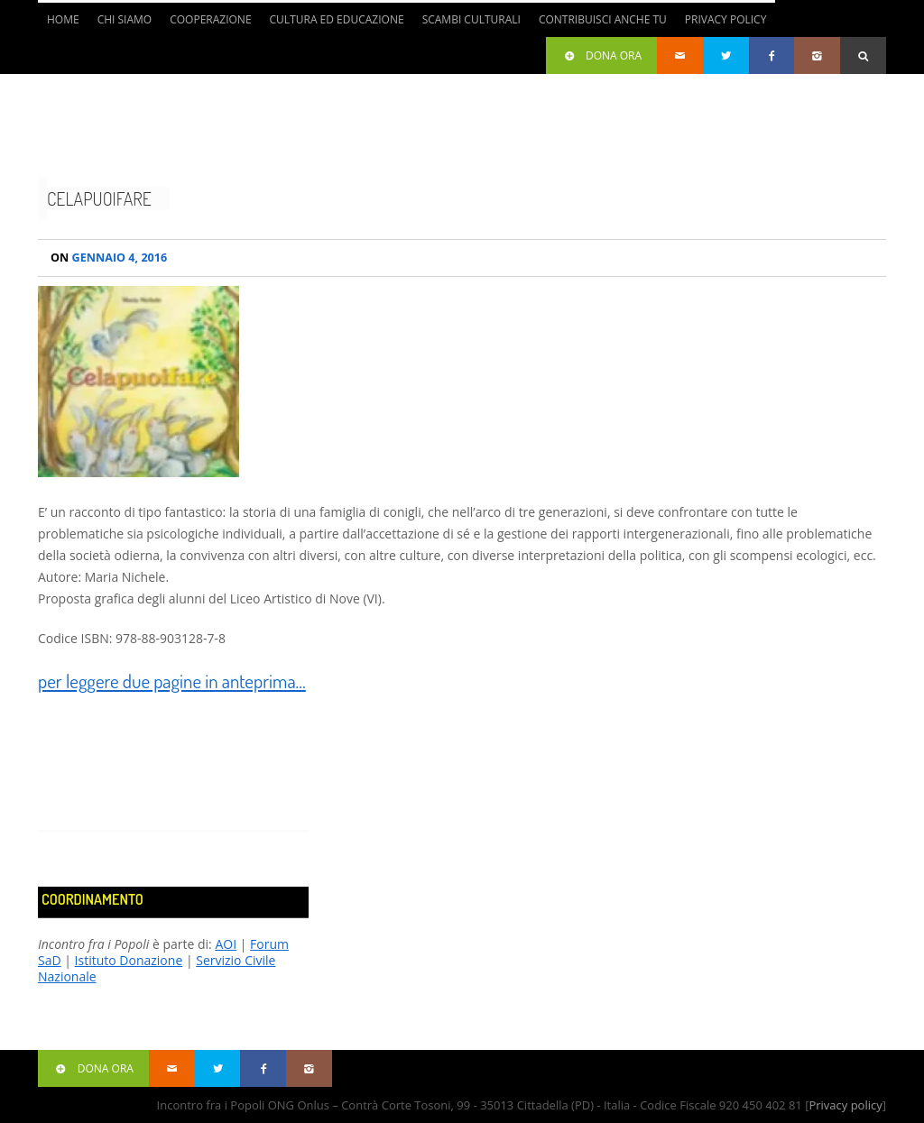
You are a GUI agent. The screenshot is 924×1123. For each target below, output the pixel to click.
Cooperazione (210, 19)
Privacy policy (845, 1105)
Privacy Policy (726, 19)
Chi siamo (124, 19)
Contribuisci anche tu (603, 19)
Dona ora (601, 55)
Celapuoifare (99, 198)
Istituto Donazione (129, 960)
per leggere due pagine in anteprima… (172, 680)
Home (63, 19)
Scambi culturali (471, 19)
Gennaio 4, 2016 (109, 257)
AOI (225, 944)
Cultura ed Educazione (337, 19)
